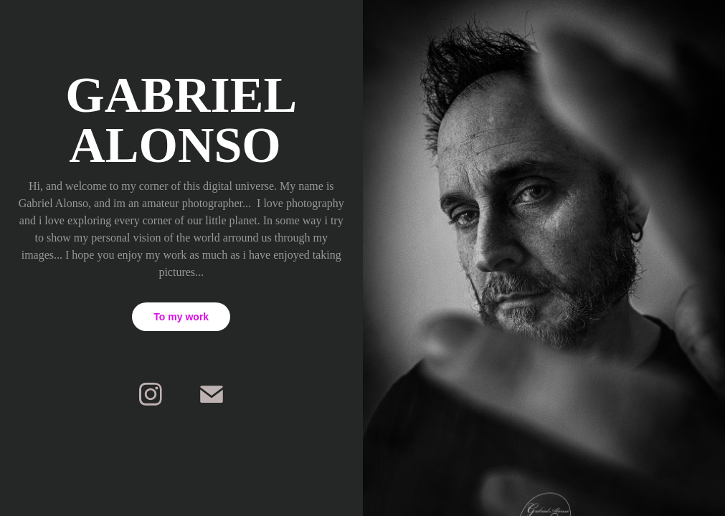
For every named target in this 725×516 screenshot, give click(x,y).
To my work (181, 316)
